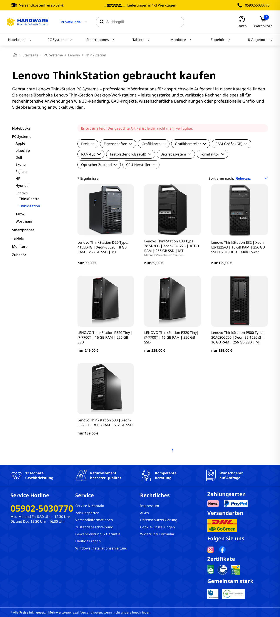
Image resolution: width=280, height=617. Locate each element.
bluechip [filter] (23, 150)
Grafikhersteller (190, 143)
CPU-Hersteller (141, 164)
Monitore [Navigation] (180, 39)
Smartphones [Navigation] (100, 39)
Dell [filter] (19, 157)
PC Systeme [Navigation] (59, 39)
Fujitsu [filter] (21, 171)
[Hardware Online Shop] (27, 22)
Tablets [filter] (18, 238)
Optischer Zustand (99, 164)
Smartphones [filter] (23, 230)
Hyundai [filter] (23, 185)
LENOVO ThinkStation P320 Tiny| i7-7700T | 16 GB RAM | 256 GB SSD (171, 337)
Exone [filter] (21, 164)
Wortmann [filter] (25, 221)
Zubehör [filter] (19, 254)
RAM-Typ (91, 154)
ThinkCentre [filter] (29, 198)
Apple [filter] (20, 143)
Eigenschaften (118, 143)
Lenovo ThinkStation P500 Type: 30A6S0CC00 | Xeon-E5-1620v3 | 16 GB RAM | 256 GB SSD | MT (237, 337)
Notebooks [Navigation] (20, 39)
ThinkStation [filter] (29, 206)
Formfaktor (212, 154)
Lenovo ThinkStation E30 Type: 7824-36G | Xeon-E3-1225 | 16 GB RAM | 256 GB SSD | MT (172, 248)
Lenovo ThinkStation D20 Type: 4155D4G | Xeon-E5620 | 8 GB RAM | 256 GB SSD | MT (102, 247)
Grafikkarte (154, 143)
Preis (88, 143)
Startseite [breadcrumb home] (31, 55)
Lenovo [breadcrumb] (74, 55)
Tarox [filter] (20, 214)
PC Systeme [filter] (22, 136)
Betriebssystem (176, 154)
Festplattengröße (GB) (130, 154)
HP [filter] (18, 178)
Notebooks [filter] (21, 128)
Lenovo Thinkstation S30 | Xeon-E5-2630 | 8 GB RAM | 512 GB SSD (105, 422)
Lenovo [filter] (22, 192)
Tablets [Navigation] (140, 39)
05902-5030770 (257, 5)
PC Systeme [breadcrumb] (53, 55)
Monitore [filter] (19, 246)
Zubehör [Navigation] (220, 39)
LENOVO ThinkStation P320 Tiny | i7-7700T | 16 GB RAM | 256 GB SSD (105, 337)
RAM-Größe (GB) (231, 143)
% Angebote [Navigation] (260, 39)
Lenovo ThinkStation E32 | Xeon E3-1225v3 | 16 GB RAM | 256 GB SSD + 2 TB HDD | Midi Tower (238, 247)
